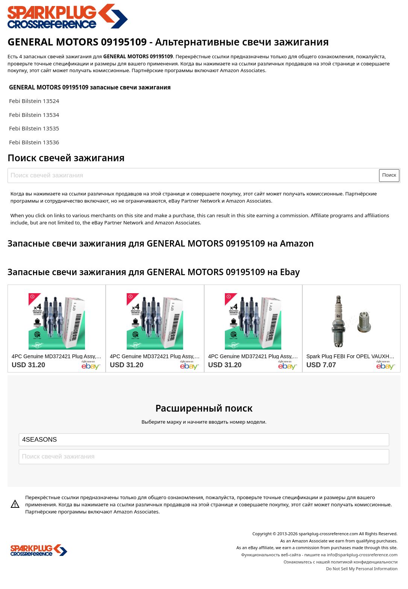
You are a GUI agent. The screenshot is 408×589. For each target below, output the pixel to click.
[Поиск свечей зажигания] (193, 175)
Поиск (389, 175)
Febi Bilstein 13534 (34, 114)
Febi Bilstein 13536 (34, 142)
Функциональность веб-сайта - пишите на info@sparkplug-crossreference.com (319, 554)
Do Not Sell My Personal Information (361, 568)
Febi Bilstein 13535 (34, 128)
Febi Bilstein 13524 (34, 100)
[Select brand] (204, 439)
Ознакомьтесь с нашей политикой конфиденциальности (340, 562)
